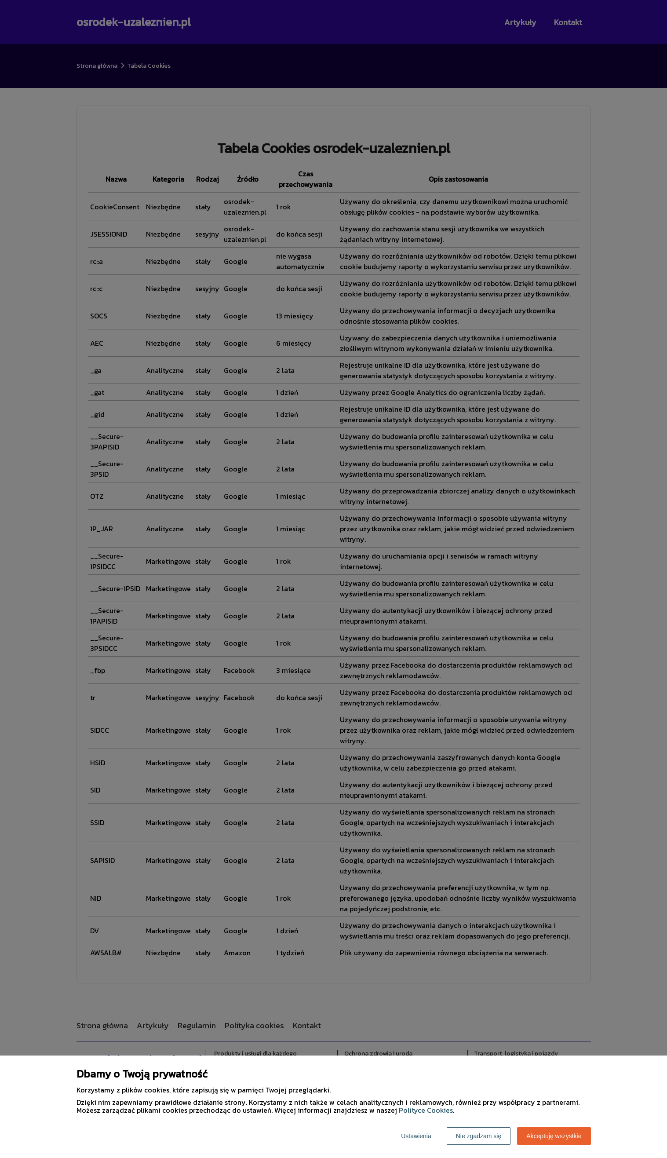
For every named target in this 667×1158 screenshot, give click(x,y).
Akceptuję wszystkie (553, 1136)
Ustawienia (416, 1136)
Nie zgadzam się (479, 1136)
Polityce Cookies (426, 1110)
